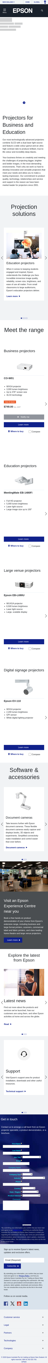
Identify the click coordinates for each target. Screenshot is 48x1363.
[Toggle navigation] (5, 10)
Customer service (12, 1317)
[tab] (21, 318)
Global (37, 2)
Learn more (12, 296)
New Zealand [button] (8, 2)
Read (7, 1024)
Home (27, 2)
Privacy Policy (17, 1230)
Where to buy (16, 431)
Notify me (24, 417)
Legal (6, 1325)
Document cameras (15, 847)
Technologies (10, 1340)
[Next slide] (46, 258)
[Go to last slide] (2, 258)
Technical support (15, 1091)
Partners (8, 1333)
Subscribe (11, 1266)
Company (8, 1348)
